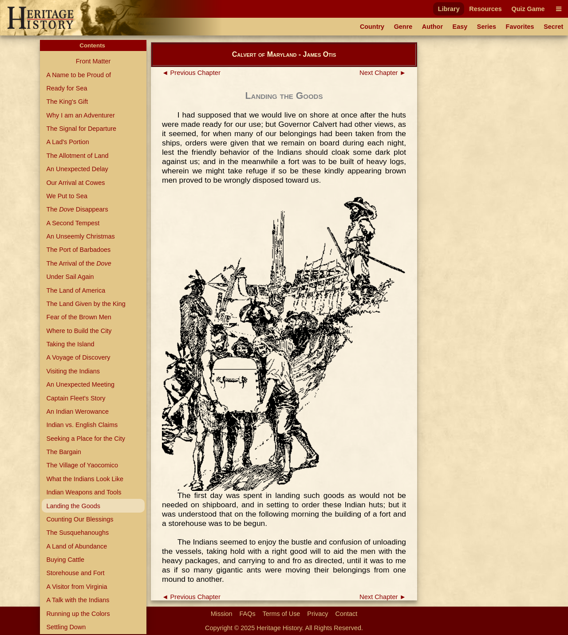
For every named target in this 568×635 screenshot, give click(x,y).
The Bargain (63, 451)
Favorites (520, 26)
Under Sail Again (70, 276)
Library (449, 8)
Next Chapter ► (382, 72)
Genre (403, 26)
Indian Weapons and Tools (83, 492)
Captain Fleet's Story (75, 398)
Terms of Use (281, 613)
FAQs (248, 613)
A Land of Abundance (76, 546)
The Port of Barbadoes (78, 249)
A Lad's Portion (67, 141)
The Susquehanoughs (77, 532)
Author (432, 26)
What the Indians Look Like (84, 478)
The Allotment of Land (77, 155)
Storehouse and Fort (75, 572)
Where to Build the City (78, 330)
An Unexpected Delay (77, 168)
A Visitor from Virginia (76, 586)
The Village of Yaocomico (82, 465)
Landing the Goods (73, 506)
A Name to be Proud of (78, 74)
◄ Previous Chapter (191, 72)
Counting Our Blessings (79, 519)
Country (372, 26)
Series (486, 26)
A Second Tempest (72, 223)
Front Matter (93, 61)
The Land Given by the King (85, 303)
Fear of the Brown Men (78, 317)
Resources (485, 8)
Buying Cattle (65, 559)
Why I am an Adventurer (80, 115)
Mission (222, 613)
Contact (346, 613)
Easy (460, 26)
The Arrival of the (78, 263)
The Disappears (77, 209)
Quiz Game (527, 8)
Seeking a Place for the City (85, 438)
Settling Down (66, 627)
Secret (553, 26)
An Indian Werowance (77, 411)
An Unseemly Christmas (80, 236)
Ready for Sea (66, 88)
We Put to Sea (66, 196)
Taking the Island (70, 344)
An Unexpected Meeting (80, 384)
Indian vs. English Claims (82, 424)
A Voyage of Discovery (78, 357)
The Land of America (75, 290)
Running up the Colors (78, 613)
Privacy (317, 613)
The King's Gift (67, 101)
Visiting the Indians (73, 371)
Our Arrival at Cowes (75, 182)
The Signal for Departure (81, 128)
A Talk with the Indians (77, 600)
